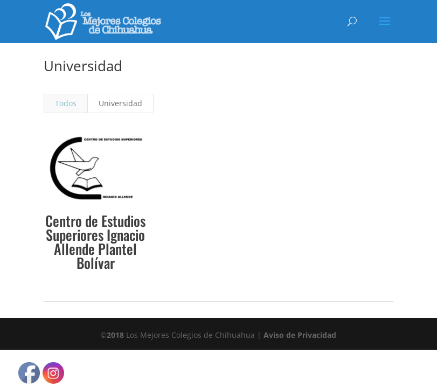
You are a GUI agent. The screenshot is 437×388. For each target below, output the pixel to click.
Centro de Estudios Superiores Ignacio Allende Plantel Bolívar (95, 241)
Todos (66, 103)
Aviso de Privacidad (299, 335)
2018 (115, 335)
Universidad (120, 103)
